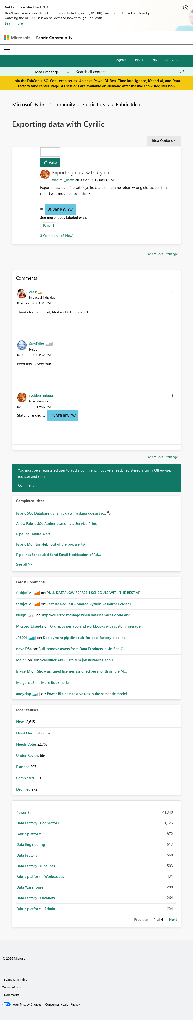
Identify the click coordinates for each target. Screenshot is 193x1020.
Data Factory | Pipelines (35, 865)
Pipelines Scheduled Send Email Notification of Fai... (58, 554)
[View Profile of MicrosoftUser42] (29, 626)
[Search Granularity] (52, 71)
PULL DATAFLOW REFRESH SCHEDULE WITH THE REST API (94, 592)
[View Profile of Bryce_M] (23, 671)
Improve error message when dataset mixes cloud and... (87, 614)
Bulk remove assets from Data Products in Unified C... (82, 648)
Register (120, 60)
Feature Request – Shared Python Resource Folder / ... (91, 603)
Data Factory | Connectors (37, 823)
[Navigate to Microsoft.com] (17, 37)
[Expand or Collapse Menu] (7, 50)
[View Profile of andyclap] (23, 693)
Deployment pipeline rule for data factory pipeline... (86, 637)
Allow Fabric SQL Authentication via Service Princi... (58, 523)
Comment (26, 485)
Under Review (60, 209)
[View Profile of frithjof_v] (23, 592)
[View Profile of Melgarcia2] (25, 682)
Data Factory (26, 855)
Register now (164, 85)
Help (153, 60)
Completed (25, 777)
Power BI (49, 225)
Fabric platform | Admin (35, 908)
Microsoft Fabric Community (43, 104)
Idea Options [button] (162, 140)
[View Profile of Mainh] (21, 659)
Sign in (138, 60)
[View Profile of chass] (33, 291)
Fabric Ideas (95, 104)
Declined (24, 789)
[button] (172, 292)
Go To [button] (169, 60)
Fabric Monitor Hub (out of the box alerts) (50, 544)
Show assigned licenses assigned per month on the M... (82, 671)
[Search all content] (130, 71)
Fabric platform (28, 833)
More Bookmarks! (56, 682)
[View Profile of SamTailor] (36, 343)
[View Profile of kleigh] (21, 614)
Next (173, 919)
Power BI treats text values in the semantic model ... (89, 693)
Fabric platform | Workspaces (40, 876)
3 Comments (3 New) (57, 235)
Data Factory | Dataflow (35, 897)
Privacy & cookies (14, 979)
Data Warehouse (29, 887)
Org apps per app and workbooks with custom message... (96, 626)
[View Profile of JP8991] (21, 637)
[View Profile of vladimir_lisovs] (63, 180)
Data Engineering (30, 844)
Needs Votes (26, 744)
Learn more (14, 23)
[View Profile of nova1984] (24, 648)
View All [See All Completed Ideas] (24, 564)
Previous (141, 919)
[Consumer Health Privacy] (62, 1004)
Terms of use (11, 987)
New (20, 721)
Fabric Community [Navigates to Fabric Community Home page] (54, 37)
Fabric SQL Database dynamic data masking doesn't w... (61, 513)
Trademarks (10, 995)
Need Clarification (31, 733)
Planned (23, 766)
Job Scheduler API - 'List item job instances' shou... (74, 659)
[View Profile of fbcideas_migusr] (41, 395)
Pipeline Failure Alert (33, 533)
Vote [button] (52, 162)
